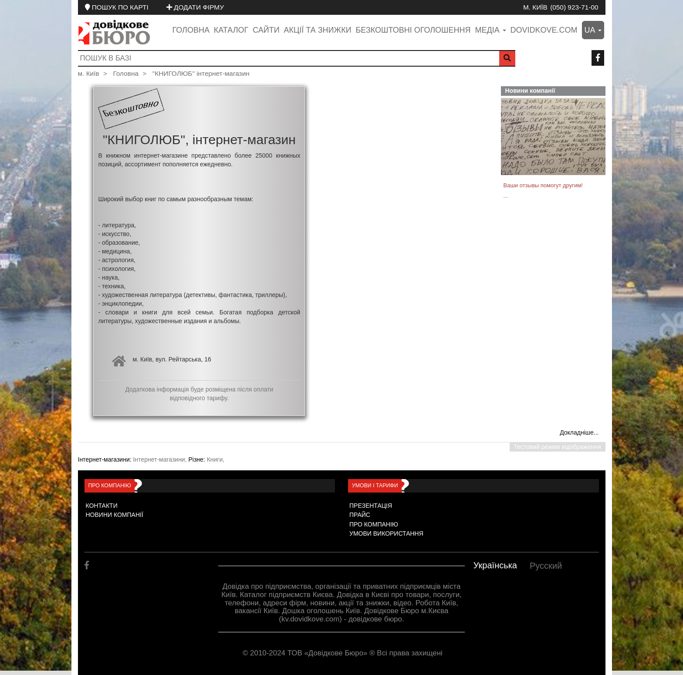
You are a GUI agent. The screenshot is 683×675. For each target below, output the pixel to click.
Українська (495, 565)
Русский (546, 565)
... (506, 195)
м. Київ (535, 7)
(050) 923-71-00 (574, 7)
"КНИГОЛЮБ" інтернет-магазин (201, 73)
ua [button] (593, 30)
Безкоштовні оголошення (412, 30)
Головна (191, 30)
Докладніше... (579, 432)
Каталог (231, 30)
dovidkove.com (544, 30)
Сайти (266, 30)
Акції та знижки (318, 30)
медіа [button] (490, 30)
